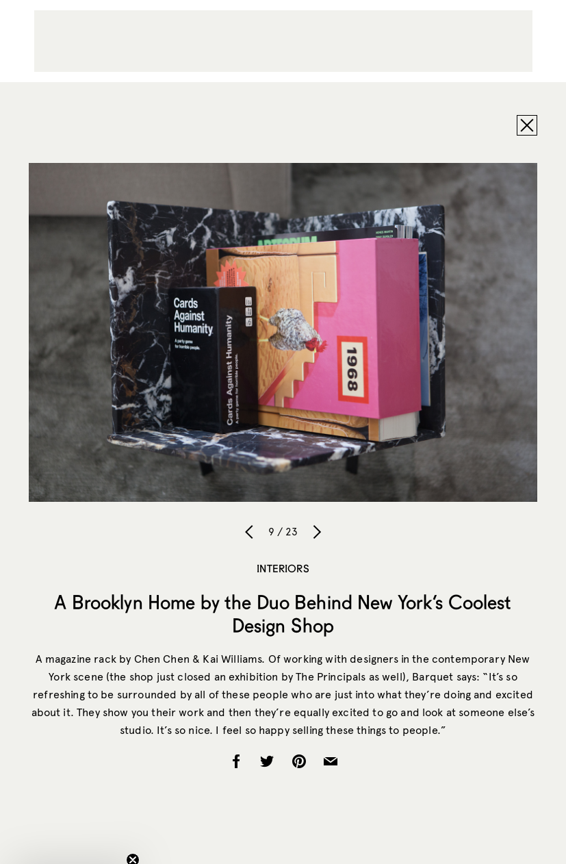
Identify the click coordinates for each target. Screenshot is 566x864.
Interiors (283, 568)
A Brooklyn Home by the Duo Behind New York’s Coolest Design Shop (282, 613)
